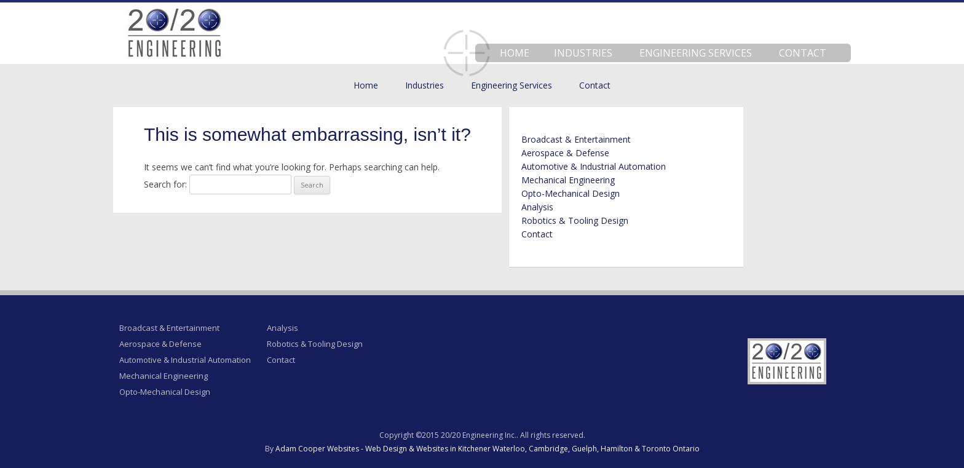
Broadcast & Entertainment (576, 139)
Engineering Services (695, 53)
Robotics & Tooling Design (574, 220)
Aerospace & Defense (565, 153)
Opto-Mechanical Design (570, 193)
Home (514, 53)
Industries (583, 53)
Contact (802, 53)
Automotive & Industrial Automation (593, 166)
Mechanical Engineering (568, 180)
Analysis (537, 207)
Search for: (165, 184)
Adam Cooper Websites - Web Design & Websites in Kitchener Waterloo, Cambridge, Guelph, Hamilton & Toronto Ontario (487, 448)
